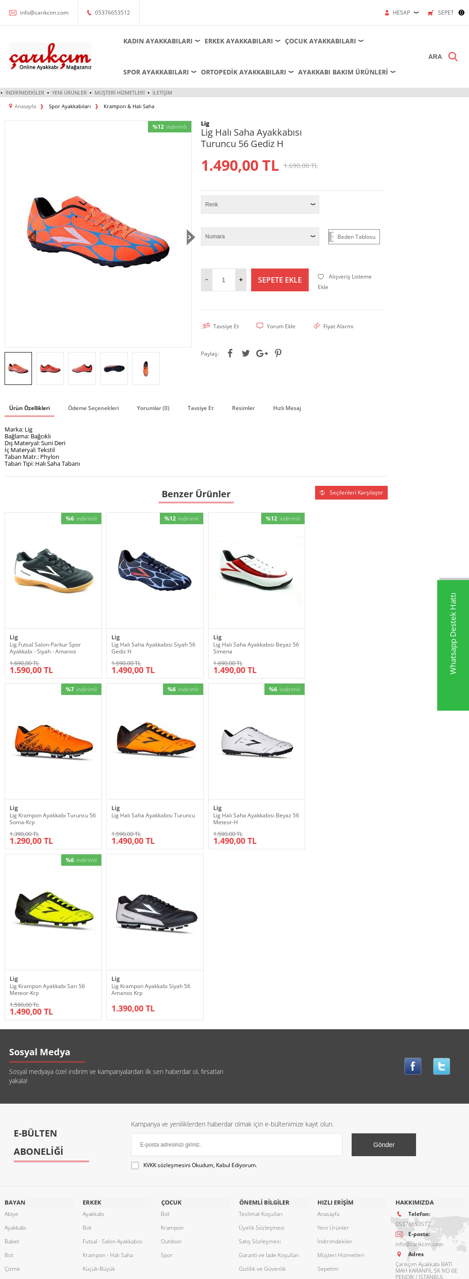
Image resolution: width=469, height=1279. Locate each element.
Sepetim (327, 1098)
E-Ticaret (206, 1267)
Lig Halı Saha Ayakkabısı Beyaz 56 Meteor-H (145, 813)
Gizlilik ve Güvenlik (262, 1098)
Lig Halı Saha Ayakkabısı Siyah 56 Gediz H (144, 642)
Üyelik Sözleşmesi (262, 1057)
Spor (10, 1180)
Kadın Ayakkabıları (156, 41)
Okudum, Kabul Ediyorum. (194, 995)
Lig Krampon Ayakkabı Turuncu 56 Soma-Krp (339, 642)
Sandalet (15, 1166)
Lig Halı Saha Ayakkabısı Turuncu (40, 813)
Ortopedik (17, 1139)
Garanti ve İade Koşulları (269, 1084)
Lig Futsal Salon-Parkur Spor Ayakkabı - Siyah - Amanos (45, 642)
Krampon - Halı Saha (108, 1084)
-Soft (186, 1267)
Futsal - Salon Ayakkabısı (112, 1070)
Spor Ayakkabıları (155, 72)
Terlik (11, 1194)
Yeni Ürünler (69, 92)
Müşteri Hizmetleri (120, 92)
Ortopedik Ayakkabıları (242, 72)
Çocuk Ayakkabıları (319, 41)
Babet (12, 1070)
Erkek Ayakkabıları (237, 41)
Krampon (172, 1057)
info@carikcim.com (44, 12)
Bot (9, 1084)
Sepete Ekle (280, 280)
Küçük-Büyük (21, 1125)
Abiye (11, 1043)
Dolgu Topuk (20, 1112)
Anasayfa (328, 1043)
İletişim (162, 92)
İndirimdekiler (24, 92)
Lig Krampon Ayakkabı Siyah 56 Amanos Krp (339, 813)
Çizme (12, 1098)
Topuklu (14, 1207)
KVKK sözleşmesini (166, 995)
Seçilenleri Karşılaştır (351, 492)
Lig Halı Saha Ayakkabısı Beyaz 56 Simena (243, 642)
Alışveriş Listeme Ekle (345, 282)
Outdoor (15, 1153)
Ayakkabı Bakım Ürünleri (342, 72)
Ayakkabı (15, 1057)
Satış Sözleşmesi (260, 1070)
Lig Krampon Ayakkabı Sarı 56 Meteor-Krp (241, 813)
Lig (14, 631)
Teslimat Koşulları (261, 1043)
